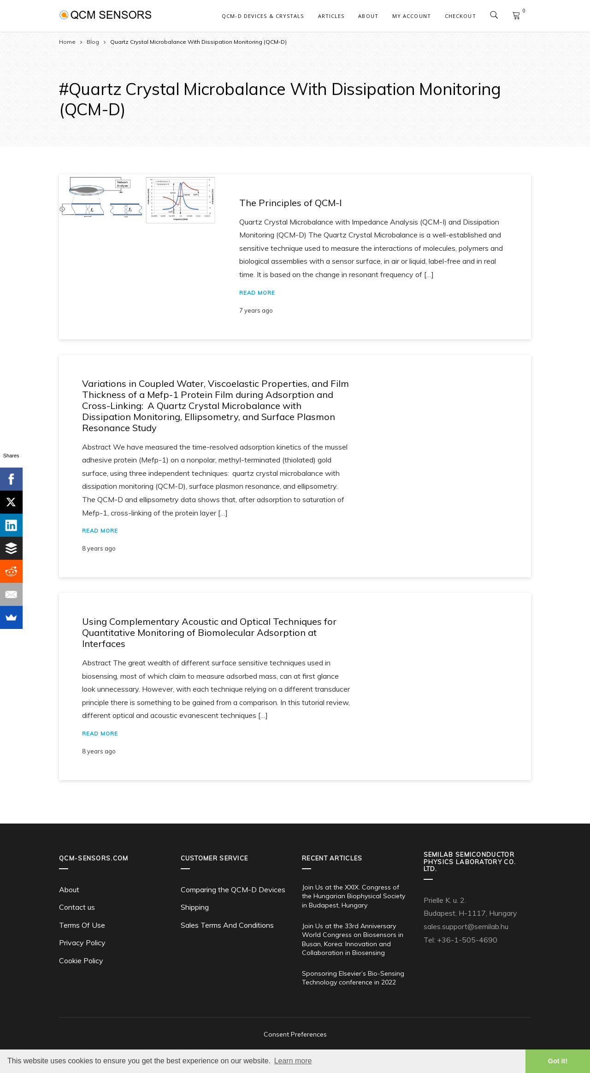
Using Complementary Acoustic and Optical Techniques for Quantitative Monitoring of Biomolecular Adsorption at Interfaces (209, 632)
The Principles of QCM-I (290, 202)
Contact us (77, 907)
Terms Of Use (82, 925)
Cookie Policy (81, 960)
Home (67, 41)
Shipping (195, 907)
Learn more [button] (293, 1061)
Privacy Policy (82, 942)
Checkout (460, 15)
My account (411, 15)
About (368, 15)
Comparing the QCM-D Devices (233, 889)
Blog (93, 41)
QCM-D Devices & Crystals (263, 15)
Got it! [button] (557, 1061)
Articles (331, 15)
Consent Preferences (295, 1034)
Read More (257, 293)
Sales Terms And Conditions (227, 925)
